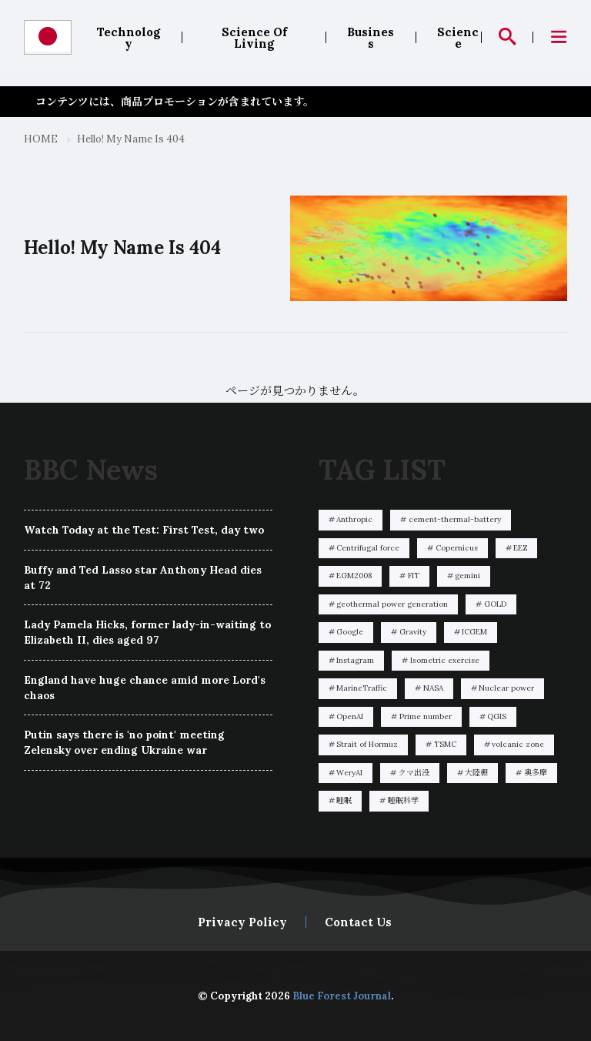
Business (370, 38)
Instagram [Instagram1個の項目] (355, 660)
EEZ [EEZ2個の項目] (520, 548)
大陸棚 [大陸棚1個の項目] (476, 773)
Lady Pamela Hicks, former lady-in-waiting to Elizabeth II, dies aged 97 (147, 632)
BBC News (91, 469)
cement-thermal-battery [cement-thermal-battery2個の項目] (455, 519)
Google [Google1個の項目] (349, 632)
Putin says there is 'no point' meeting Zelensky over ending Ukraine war (124, 742)
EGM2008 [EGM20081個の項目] (354, 576)
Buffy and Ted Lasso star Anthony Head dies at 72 (143, 577)
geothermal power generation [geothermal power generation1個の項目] (392, 604)
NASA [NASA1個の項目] (433, 688)
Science (458, 38)
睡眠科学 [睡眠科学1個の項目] (403, 800)
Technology (128, 38)
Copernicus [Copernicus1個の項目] (457, 548)
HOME (41, 139)
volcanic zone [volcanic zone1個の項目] (518, 744)
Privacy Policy (242, 922)
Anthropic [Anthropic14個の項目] (354, 519)
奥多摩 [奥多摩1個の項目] (535, 773)
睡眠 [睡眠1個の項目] (344, 800)
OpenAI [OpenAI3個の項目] (349, 716)
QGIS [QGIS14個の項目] (496, 716)
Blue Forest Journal (341, 996)
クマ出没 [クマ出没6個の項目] (414, 773)
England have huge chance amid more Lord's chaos (144, 687)
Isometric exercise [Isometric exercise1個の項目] (444, 660)
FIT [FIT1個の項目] (413, 576)
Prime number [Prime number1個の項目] (425, 716)
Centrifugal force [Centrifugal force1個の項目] (367, 548)
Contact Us (358, 922)
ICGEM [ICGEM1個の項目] (474, 632)
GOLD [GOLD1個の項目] (495, 604)
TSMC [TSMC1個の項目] (445, 744)
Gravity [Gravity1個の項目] (412, 632)
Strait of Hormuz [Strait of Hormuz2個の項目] (367, 744)
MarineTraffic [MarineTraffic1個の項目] (361, 688)
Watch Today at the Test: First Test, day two (144, 530)
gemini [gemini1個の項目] (467, 576)
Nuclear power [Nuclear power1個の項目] (506, 688)
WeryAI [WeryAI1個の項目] (349, 773)
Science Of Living (254, 38)
